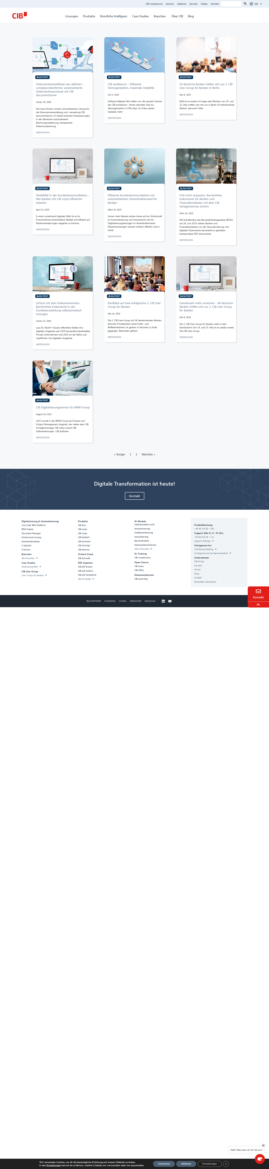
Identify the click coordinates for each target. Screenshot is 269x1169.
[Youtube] (170, 601)
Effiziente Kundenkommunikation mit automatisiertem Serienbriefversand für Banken (132, 198)
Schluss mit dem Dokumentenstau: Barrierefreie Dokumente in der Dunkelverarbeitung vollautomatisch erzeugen (59, 308)
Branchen (160, 16)
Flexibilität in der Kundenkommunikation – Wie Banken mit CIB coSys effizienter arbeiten (63, 198)
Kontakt (215, 3)
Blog (191, 16)
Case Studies (140, 16)
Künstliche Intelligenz (113, 16)
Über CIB (177, 16)
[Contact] (258, 591)
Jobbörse (181, 3)
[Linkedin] (163, 601)
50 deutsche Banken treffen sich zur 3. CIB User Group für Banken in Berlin (206, 86)
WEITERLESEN (43, 132)
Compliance (110, 600)
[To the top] (258, 604)
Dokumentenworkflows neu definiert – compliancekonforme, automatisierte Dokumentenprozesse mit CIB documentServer (60, 89)
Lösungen (71, 16)
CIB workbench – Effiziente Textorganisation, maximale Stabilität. (131, 86)
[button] (260, 1159)
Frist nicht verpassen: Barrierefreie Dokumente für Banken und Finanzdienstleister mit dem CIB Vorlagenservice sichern (200, 200)
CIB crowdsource (154, 3)
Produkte (89, 16)
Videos (204, 3)
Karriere (170, 3)
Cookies (123, 600)
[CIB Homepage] (19, 15)
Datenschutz (135, 600)
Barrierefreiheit (94, 600)
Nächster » (148, 454)
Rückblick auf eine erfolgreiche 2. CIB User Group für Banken (134, 305)
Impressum (150, 600)
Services (193, 3)
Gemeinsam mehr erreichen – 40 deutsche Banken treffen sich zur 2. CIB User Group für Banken (206, 306)
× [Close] (263, 1145)
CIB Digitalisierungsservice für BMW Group (63, 407)
